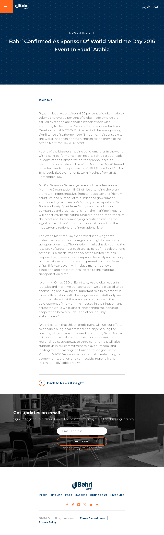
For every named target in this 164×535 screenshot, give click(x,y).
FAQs (68, 495)
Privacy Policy (70, 449)
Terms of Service (87, 449)
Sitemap (56, 495)
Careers (81, 495)
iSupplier (117, 495)
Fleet (43, 495)
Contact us (99, 495)
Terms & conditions (92, 518)
